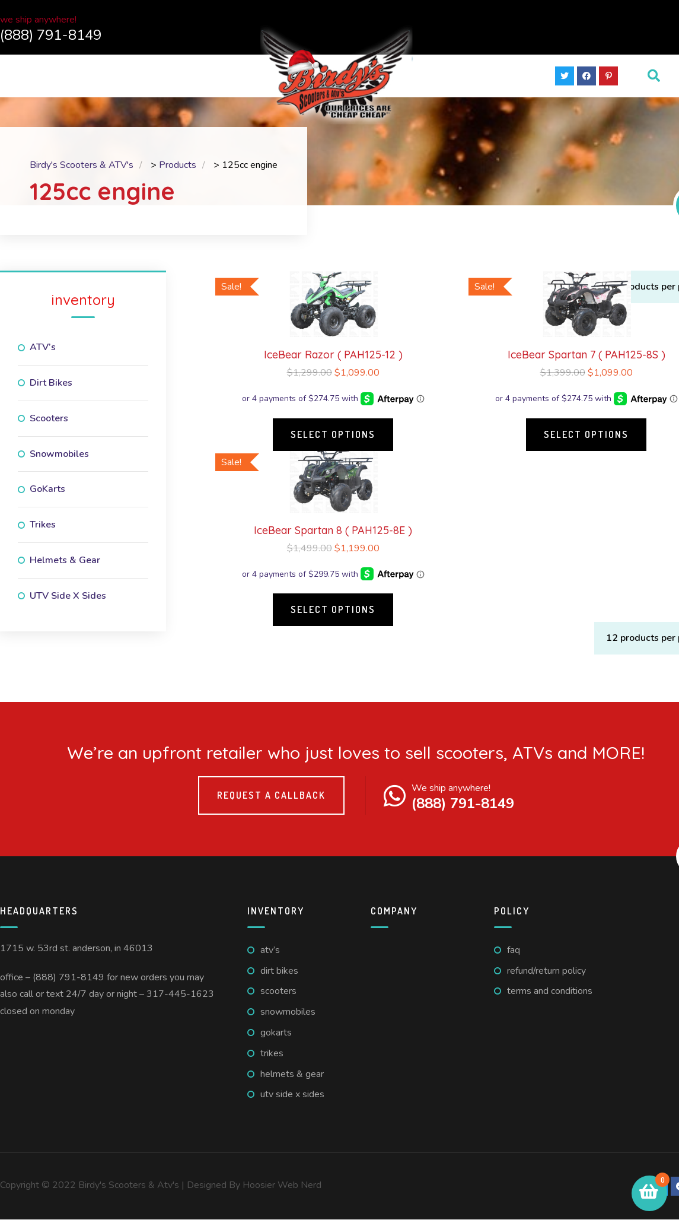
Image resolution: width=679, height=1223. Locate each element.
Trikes (43, 528)
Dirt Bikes (51, 386)
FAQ (513, 953)
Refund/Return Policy (546, 974)
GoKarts (47, 492)
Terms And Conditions (549, 994)
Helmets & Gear (65, 563)
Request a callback (271, 799)
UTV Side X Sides (68, 599)
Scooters (49, 421)
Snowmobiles (59, 457)
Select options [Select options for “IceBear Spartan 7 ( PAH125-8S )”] (586, 438)
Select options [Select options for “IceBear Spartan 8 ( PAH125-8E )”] (333, 613)
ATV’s (43, 350)
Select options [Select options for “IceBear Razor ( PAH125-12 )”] (333, 438)
